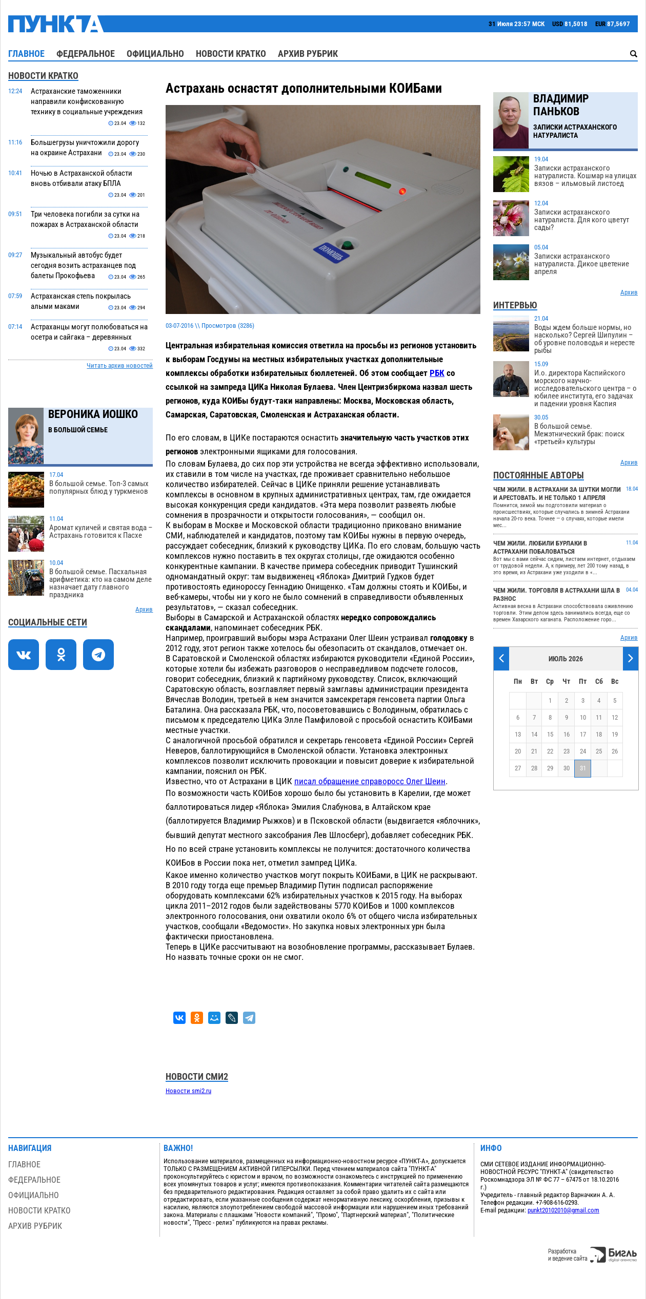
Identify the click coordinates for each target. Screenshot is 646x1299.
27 (518, 768)
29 (550, 768)
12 (615, 717)
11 (599, 717)
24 (583, 751)
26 (615, 751)
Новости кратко (231, 53)
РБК (437, 373)
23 (566, 751)
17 (583, 734)
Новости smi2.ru (188, 1091)
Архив (144, 609)
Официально (155, 53)
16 (566, 734)
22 (550, 751)
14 (534, 734)
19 (615, 734)
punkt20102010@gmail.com (563, 1210)
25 (599, 751)
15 (550, 734)
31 (583, 768)
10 (583, 717)
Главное (26, 53)
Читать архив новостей (120, 365)
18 (599, 734)
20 (518, 751)
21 (534, 751)
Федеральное (85, 53)
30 (566, 768)
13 (518, 734)
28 (534, 768)
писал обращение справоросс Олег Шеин (370, 781)
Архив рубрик (308, 53)
